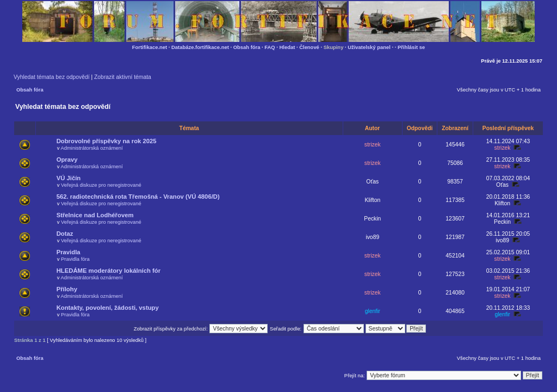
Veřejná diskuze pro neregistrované (101, 185)
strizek (372, 145)
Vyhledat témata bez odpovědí (52, 77)
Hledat (287, 47)
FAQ (269, 47)
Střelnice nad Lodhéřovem (95, 215)
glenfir (372, 311)
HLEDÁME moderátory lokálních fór (108, 270)
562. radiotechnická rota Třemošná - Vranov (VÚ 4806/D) (138, 196)
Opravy (67, 159)
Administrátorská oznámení (91, 148)
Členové (309, 47)
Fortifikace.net (149, 47)
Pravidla (69, 252)
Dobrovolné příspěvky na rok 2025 (107, 141)
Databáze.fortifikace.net (200, 47)
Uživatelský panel (369, 47)
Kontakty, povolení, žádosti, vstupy (108, 307)
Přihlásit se (411, 47)
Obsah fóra (247, 47)
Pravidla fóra (75, 259)
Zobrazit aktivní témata (122, 77)
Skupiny (334, 47)
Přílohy (67, 289)
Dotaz (65, 233)
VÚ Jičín (69, 178)
